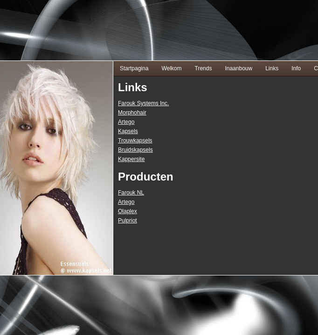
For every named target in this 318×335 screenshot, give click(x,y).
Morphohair (132, 112)
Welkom (171, 68)
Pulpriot (127, 220)
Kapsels (128, 131)
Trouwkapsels (135, 140)
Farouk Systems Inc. (143, 103)
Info (296, 68)
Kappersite (131, 159)
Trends (203, 68)
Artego (126, 122)
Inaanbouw (238, 68)
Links (271, 68)
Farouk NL (131, 192)
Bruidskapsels (135, 150)
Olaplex (127, 211)
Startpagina (134, 68)
